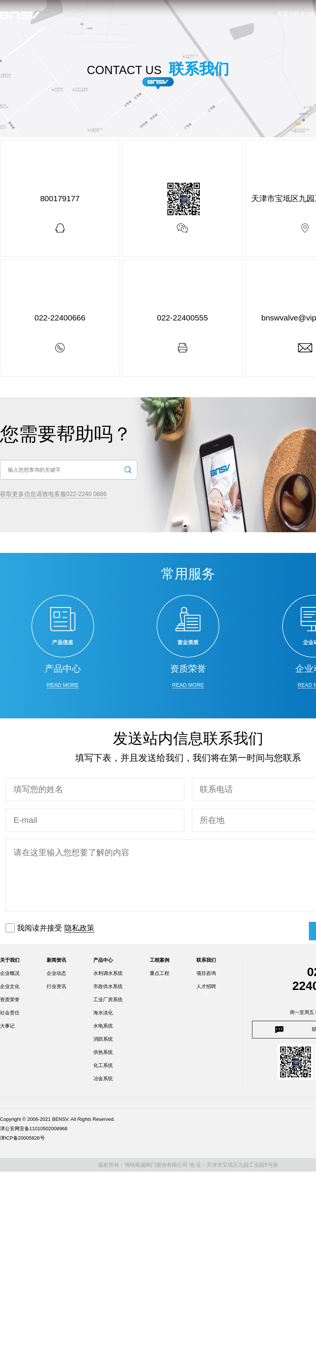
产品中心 (103, 962)
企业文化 (10, 988)
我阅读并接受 (50, 930)
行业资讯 (56, 988)
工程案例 (159, 962)
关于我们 (10, 962)
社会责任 (10, 1014)
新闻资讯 (56, 962)
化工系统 (103, 1067)
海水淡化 (103, 1014)
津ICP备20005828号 (22, 1140)
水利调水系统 (108, 975)
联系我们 (206, 962)
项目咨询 (206, 975)
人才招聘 (206, 988)
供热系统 (103, 1054)
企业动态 (56, 975)
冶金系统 (103, 1080)
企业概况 (10, 975)
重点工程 (159, 975)
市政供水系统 (108, 988)
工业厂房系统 (108, 1001)
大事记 (7, 1028)
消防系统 (103, 1041)
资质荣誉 (10, 1001)
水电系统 (103, 1028)
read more (63, 687)
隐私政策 (79, 930)
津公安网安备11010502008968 (33, 1130)
